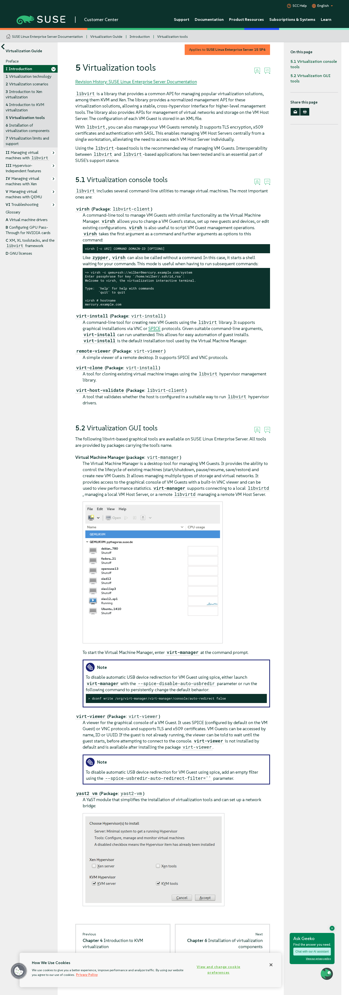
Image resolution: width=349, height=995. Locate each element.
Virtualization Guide (106, 36)
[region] (150, 970)
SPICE (154, 328)
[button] (19, 971)
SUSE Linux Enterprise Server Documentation (47, 36)
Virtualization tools (172, 36)
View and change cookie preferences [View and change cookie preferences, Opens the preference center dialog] (218, 970)
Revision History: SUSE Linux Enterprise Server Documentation (136, 81)
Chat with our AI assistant (312, 951)
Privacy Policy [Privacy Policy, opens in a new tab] (87, 975)
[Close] (271, 964)
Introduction (140, 36)
